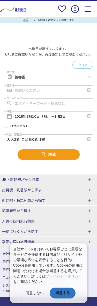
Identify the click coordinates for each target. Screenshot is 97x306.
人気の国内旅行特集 (18, 221)
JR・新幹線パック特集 (20, 179)
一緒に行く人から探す (20, 231)
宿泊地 (10, 85)
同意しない (35, 293)
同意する (62, 293)
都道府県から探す (16, 210)
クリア (82, 64)
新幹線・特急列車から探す (24, 200)
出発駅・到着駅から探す (22, 189)
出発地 (10, 72)
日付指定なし (19, 126)
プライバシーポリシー (64, 276)
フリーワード (14, 98)
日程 (9, 111)
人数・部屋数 (14, 134)
